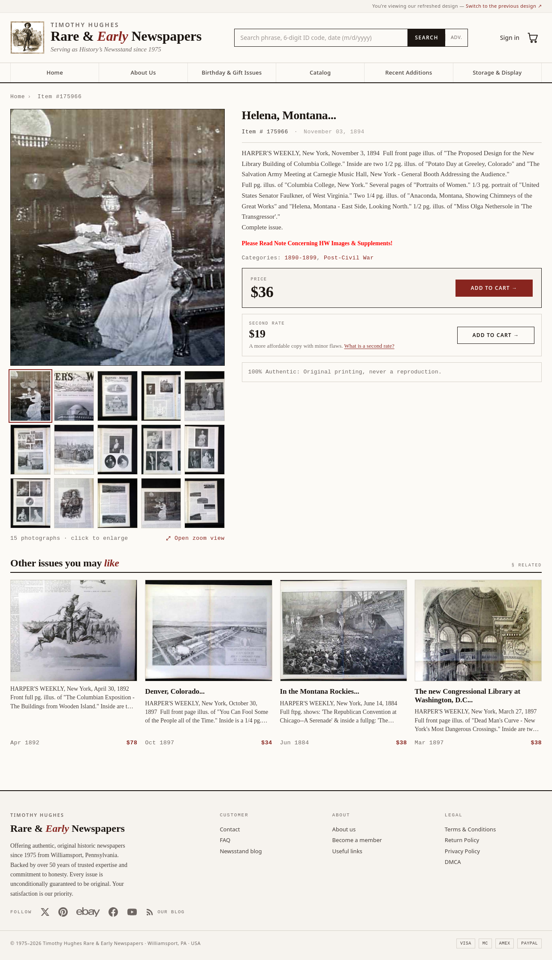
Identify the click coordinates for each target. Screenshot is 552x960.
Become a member (357, 839)
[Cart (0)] (533, 37)
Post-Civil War (349, 258)
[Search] (426, 37)
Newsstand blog (241, 851)
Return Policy (462, 839)
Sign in (509, 37)
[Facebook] (113, 911)
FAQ (225, 839)
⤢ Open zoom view (195, 538)
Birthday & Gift (232, 72)
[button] (117, 237)
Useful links (347, 851)
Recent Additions (408, 72)
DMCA (453, 861)
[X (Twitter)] (45, 911)
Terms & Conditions (470, 829)
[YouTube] (132, 911)
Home (54, 72)
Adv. (456, 37)
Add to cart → (494, 288)
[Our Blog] (165, 911)
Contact (230, 829)
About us (344, 829)
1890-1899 (300, 258)
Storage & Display (497, 72)
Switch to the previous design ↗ (504, 6)
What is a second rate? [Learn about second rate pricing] (369, 346)
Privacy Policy (462, 851)
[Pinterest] (63, 911)
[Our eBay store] (88, 911)
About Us (143, 72)
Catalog (320, 72)
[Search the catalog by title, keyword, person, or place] (321, 37)
